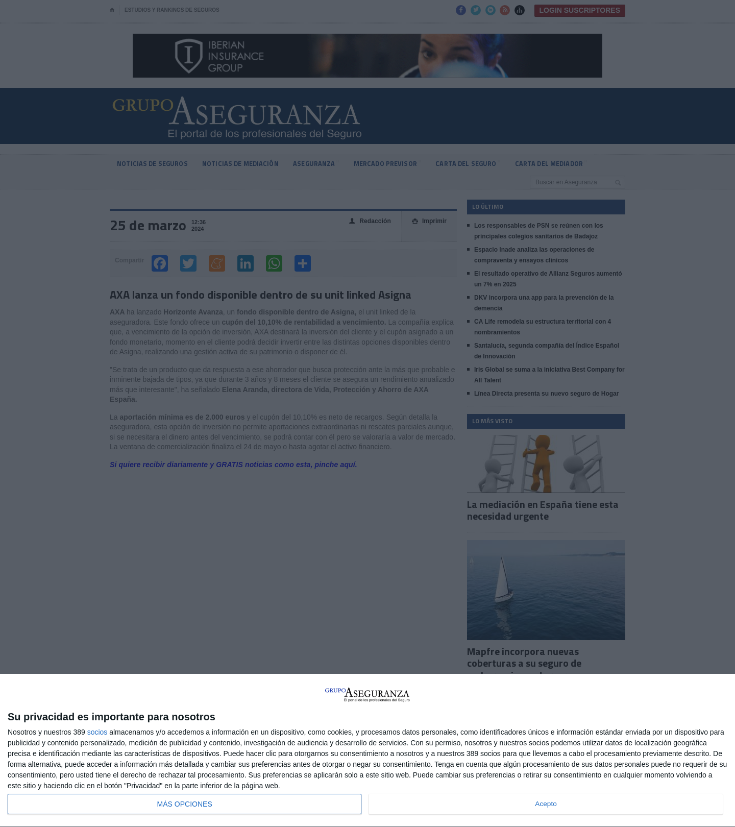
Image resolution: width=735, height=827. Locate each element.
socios (97, 732)
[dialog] (367, 750)
